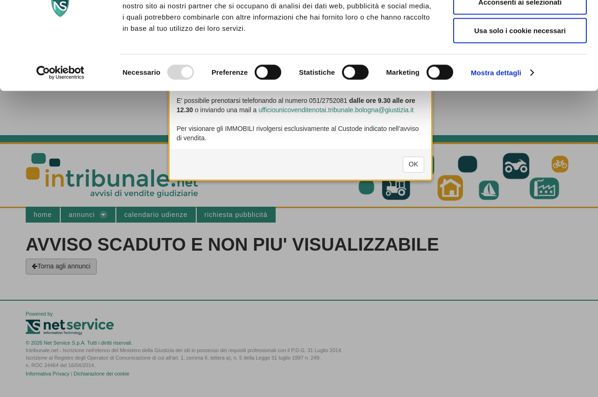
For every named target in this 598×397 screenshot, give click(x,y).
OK (413, 172)
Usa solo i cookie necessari (520, 81)
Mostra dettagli (496, 123)
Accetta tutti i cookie (520, 24)
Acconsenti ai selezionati (520, 53)
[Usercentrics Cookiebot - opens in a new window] (60, 123)
